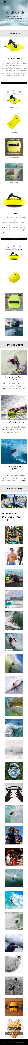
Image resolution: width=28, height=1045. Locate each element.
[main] (14, 13)
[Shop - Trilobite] (14, 238)
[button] (1, 2)
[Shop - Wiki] (14, 83)
